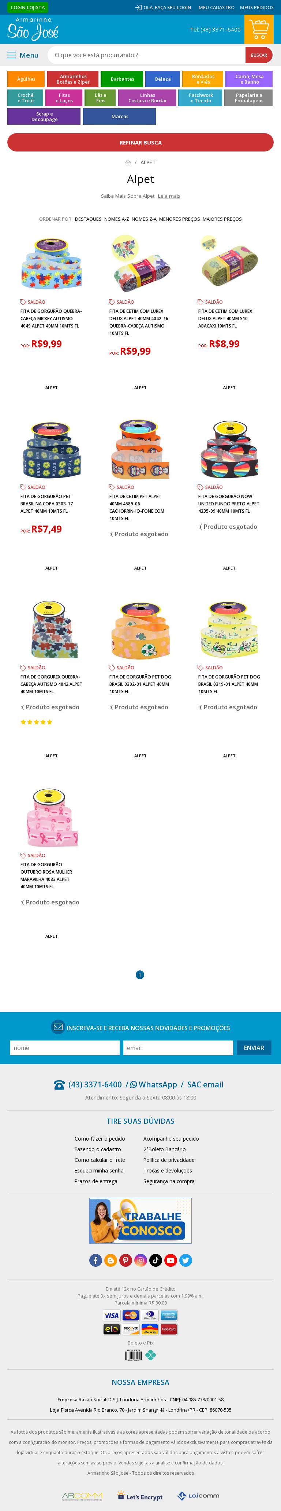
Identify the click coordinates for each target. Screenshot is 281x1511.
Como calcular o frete (100, 1159)
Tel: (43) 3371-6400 (215, 29)
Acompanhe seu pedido (171, 1138)
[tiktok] (155, 1260)
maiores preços (222, 219)
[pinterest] (125, 1260)
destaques (88, 219)
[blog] (110, 1260)
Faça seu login (173, 7)
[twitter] (185, 1260)
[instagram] (140, 1260)
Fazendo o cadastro (98, 1149)
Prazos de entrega (96, 1181)
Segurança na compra (169, 1181)
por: (25, 345)
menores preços (179, 219)
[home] (32, 29)
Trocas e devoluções (167, 1170)
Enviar (254, 1048)
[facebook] (95, 1260)
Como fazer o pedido (100, 1138)
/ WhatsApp (151, 1084)
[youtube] (170, 1260)
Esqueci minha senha (99, 1170)
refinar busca (141, 142)
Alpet (51, 387)
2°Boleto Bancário (164, 1149)
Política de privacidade (169, 1159)
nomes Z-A (144, 219)
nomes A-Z (116, 219)
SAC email (205, 1084)
